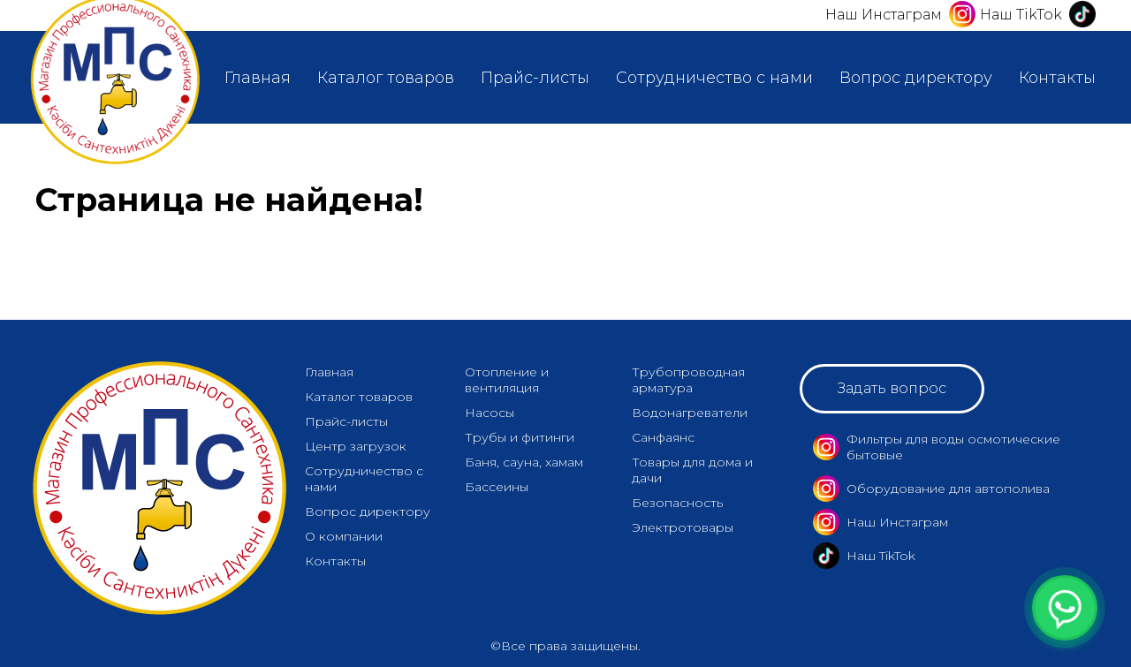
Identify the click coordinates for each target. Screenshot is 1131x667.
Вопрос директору (915, 77)
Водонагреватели (690, 413)
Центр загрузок (355, 446)
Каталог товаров (385, 77)
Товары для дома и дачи (692, 470)
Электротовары (682, 527)
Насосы (489, 413)
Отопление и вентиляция (507, 380)
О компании (344, 536)
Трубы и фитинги (519, 437)
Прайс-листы (535, 77)
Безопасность (677, 503)
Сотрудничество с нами (714, 77)
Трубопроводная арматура (688, 380)
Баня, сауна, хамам (524, 462)
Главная (257, 77)
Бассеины (496, 487)
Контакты (1057, 77)
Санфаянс (663, 437)
